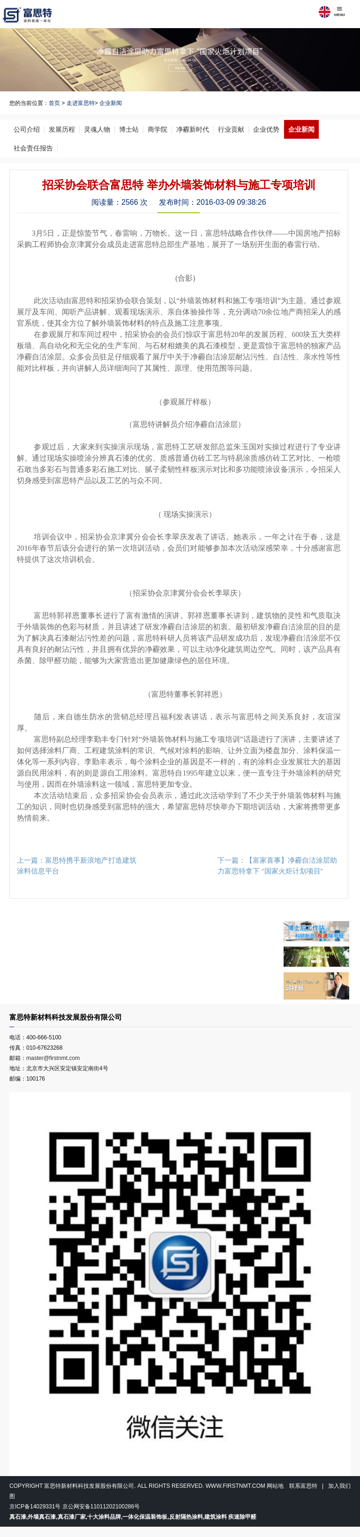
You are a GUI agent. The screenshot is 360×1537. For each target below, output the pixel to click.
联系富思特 (303, 1486)
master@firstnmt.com (53, 1058)
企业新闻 (110, 103)
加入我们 (339, 1486)
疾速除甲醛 (242, 1517)
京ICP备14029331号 (34, 1506)
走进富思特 (81, 103)
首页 (54, 103)
